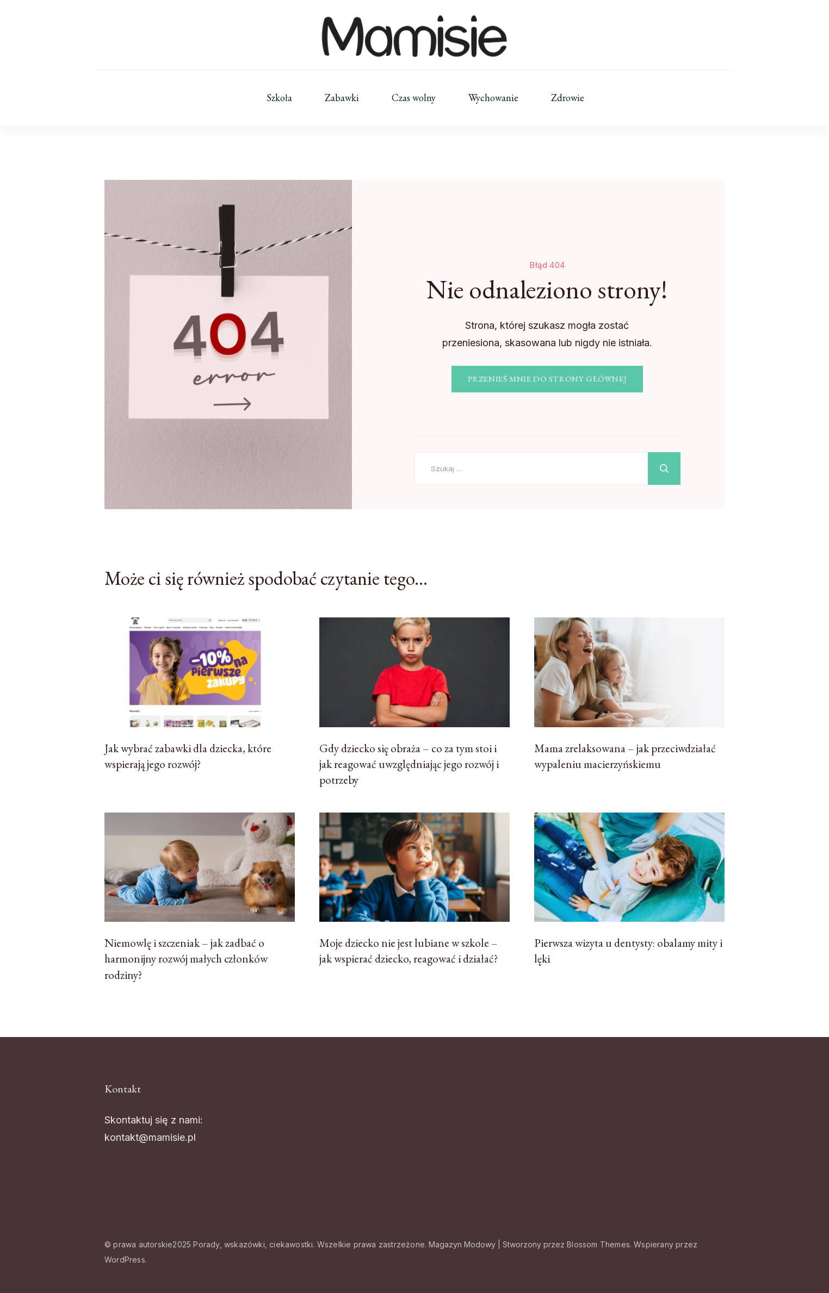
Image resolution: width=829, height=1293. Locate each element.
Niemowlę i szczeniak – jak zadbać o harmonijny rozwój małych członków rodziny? (186, 958)
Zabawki (342, 98)
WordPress (124, 1259)
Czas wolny (414, 98)
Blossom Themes (598, 1244)
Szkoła (279, 98)
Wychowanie (493, 98)
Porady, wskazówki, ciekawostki (253, 1244)
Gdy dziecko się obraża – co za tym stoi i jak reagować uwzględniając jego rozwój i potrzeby (409, 764)
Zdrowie (567, 98)
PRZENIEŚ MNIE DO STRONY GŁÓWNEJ (547, 378)
